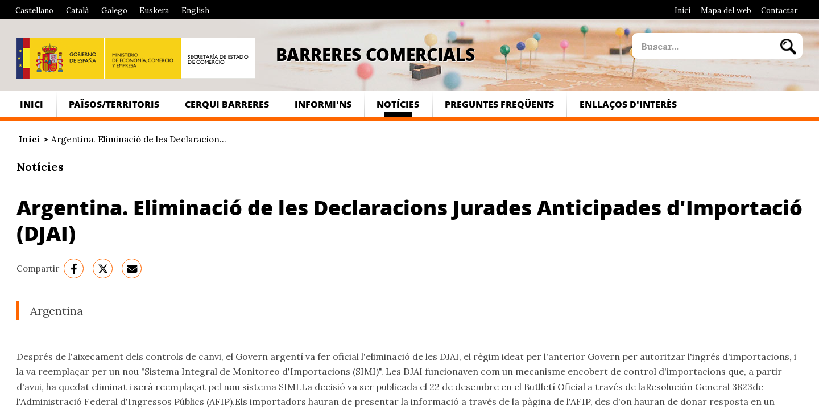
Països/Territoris (114, 103)
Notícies (398, 103)
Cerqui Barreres (227, 103)
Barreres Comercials (375, 54)
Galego (114, 10)
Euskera (154, 10)
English (195, 10)
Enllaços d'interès (628, 103)
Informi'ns (323, 103)
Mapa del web (726, 10)
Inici (682, 10)
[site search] (703, 46)
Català (77, 10)
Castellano (34, 10)
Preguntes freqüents (499, 103)
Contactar (779, 10)
